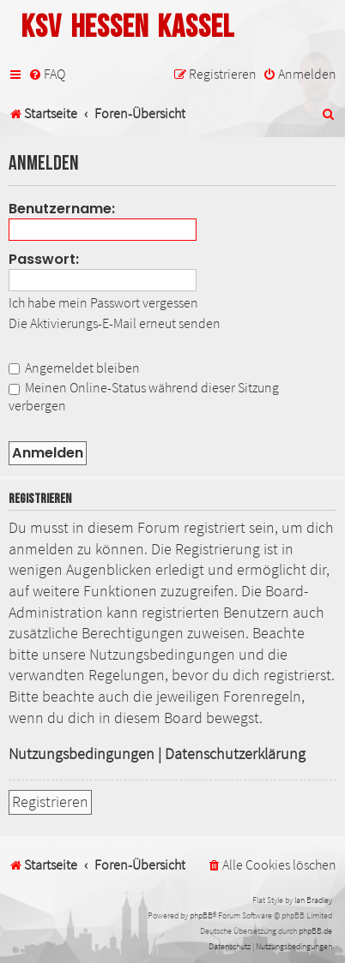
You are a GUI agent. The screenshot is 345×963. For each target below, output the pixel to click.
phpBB (201, 915)
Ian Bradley (313, 900)
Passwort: (44, 259)
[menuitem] (46, 74)
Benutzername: (62, 208)
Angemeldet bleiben (74, 367)
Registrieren (50, 802)
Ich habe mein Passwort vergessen (103, 302)
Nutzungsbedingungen (81, 754)
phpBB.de (315, 930)
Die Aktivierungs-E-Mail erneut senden (115, 323)
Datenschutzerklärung (235, 754)
